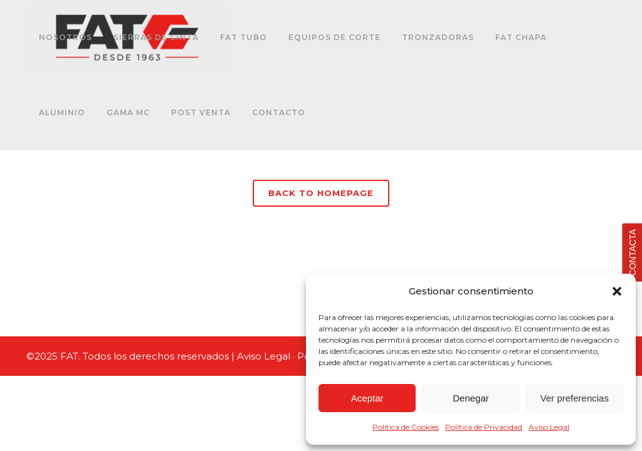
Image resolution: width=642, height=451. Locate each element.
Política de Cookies (405, 427)
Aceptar (367, 398)
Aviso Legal (549, 427)
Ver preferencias (574, 398)
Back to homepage (321, 193)
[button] (617, 291)
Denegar (471, 398)
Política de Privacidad (483, 427)
